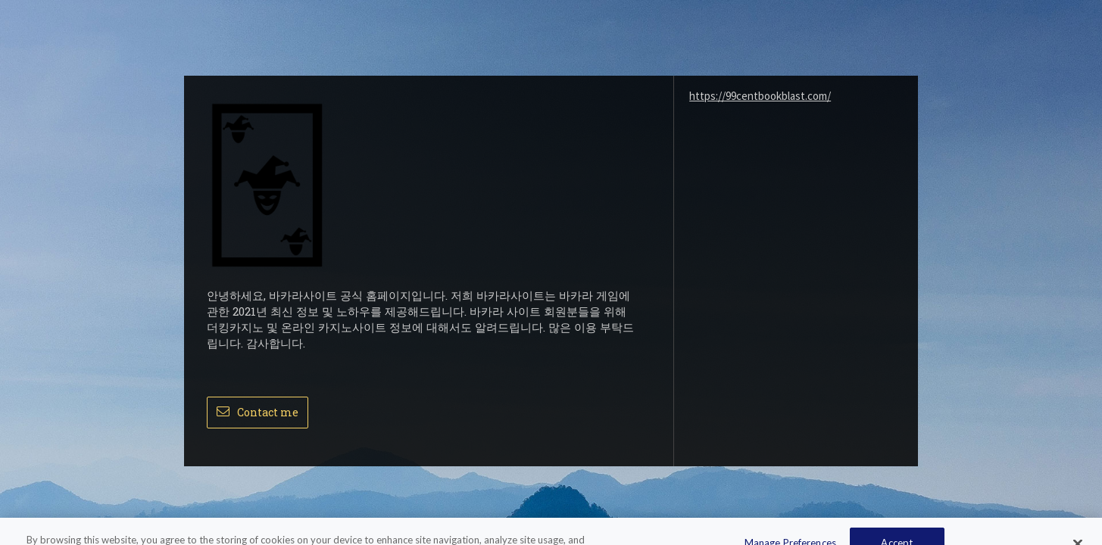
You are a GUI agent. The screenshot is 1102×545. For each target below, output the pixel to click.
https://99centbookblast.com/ (760, 96)
